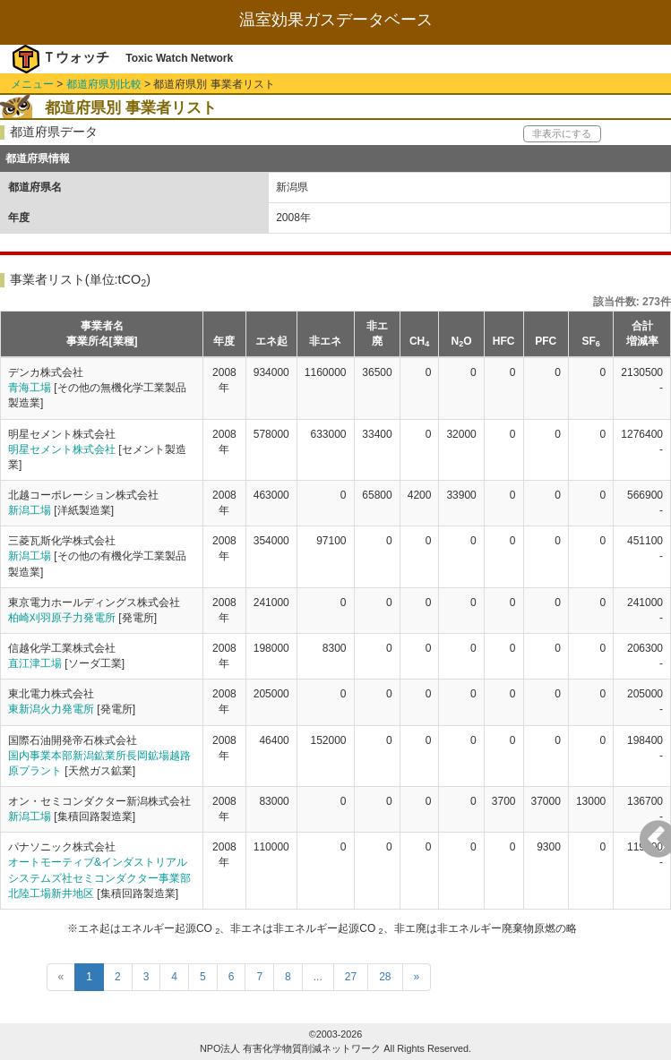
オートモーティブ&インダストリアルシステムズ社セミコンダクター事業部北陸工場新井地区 (99, 877)
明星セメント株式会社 (62, 449)
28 (385, 976)
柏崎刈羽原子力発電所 (62, 617)
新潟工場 (29, 510)
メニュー (32, 84)
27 (351, 976)
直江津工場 (35, 663)
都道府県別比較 (104, 84)
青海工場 (29, 387)
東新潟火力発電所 (51, 709)
